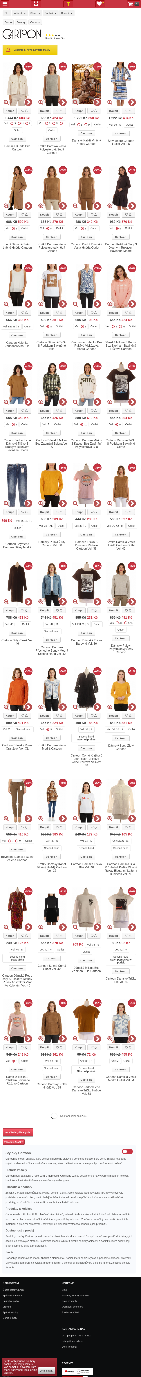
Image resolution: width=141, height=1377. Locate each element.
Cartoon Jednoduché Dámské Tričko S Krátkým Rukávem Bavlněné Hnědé (17, 445)
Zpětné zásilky (10, 1312)
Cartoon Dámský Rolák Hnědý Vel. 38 (52, 1086)
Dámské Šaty (10, 1317)
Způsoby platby (11, 1301)
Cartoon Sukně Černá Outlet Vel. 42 (52, 967)
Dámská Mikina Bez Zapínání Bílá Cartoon (86, 969)
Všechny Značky (13, 1142)
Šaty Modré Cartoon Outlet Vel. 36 (121, 142)
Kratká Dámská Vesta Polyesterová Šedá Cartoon (52, 149)
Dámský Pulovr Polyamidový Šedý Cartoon (121, 649)
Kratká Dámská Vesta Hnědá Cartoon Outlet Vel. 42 (121, 545)
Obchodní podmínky (72, 1306)
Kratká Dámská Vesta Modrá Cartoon (52, 747)
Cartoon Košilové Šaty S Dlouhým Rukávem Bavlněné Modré (121, 247)
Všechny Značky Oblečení (76, 1295)
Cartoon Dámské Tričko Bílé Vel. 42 (121, 980)
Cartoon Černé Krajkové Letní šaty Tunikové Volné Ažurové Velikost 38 (86, 760)
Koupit (10, 110)
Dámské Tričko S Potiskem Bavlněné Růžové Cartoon (17, 1080)
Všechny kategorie (18, 1132)
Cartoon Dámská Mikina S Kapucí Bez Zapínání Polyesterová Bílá (86, 443)
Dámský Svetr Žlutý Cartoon (121, 747)
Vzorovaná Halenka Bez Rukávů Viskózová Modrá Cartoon (86, 345)
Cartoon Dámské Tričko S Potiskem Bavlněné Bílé (52, 345)
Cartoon (17, 138)
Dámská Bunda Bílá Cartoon (17, 148)
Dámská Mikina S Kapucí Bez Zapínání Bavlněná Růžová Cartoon (121, 345)
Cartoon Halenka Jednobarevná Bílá (17, 344)
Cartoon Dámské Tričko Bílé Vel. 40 (86, 866)
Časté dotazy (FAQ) (13, 1290)
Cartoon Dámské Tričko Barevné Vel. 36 (86, 642)
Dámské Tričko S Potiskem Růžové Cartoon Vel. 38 (86, 545)
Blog (64, 1290)
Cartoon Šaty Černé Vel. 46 (17, 642)
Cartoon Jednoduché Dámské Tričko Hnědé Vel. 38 (86, 1090)
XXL (130, 622)
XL (85, 424)
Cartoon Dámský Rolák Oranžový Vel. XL (17, 747)
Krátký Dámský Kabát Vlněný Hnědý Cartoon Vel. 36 (52, 867)
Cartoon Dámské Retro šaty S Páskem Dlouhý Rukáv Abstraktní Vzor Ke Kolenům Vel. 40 (17, 980)
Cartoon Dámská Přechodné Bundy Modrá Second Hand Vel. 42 (52, 650)
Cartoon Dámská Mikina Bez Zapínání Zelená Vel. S (51, 443)
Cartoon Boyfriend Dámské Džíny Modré (17, 545)
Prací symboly (69, 1301)
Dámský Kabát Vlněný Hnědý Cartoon (86, 142)
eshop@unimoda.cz (72, 1341)
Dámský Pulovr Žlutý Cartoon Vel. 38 (51, 543)
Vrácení (7, 1306)
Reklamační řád (70, 1312)
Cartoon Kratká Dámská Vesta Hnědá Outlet (86, 246)
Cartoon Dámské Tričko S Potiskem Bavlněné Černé (121, 443)
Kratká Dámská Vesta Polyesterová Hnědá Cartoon (52, 247)
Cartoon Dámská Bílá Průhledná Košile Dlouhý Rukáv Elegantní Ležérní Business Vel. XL (121, 869)
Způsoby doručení (12, 1295)
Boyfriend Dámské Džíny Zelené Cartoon (17, 858)
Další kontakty (69, 1346)
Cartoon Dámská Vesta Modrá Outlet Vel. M (121, 1078)
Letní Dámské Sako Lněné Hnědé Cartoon (17, 246)
